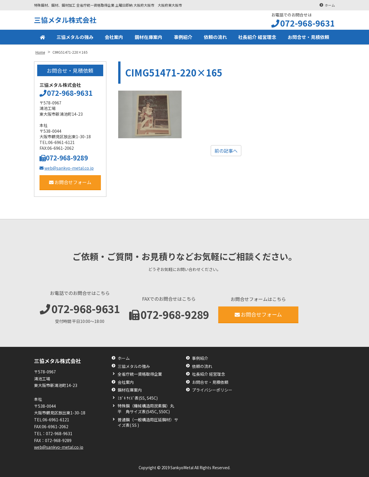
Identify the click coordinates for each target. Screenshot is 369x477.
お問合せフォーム (70, 182)
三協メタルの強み (75, 36)
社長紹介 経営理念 (257, 36)
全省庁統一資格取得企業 (140, 374)
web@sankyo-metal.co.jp (66, 168)
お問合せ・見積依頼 (308, 36)
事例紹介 (183, 36)
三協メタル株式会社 (65, 20)
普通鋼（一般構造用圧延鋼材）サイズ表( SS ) (148, 422)
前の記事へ (226, 150)
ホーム (330, 5)
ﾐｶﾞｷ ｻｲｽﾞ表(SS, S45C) (138, 398)
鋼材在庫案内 (148, 36)
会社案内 (114, 36)
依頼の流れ (215, 36)
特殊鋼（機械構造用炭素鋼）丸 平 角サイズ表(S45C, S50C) (148, 408)
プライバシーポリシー (212, 390)
